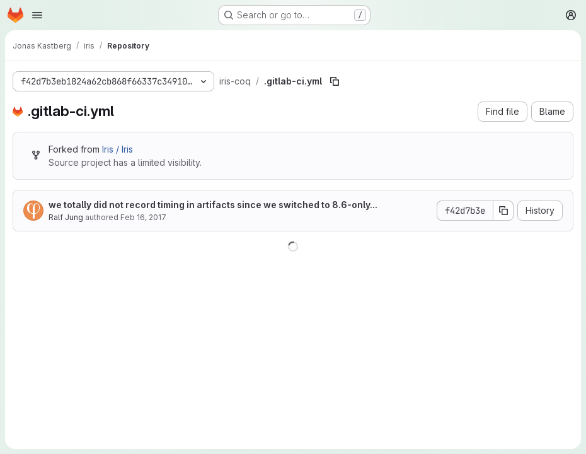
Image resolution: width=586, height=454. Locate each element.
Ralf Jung (66, 217)
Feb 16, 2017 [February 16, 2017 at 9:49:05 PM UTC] (143, 217)
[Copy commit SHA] (503, 211)
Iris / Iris (117, 149)
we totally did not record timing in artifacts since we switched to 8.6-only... (213, 204)
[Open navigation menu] (37, 15)
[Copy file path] (335, 81)
